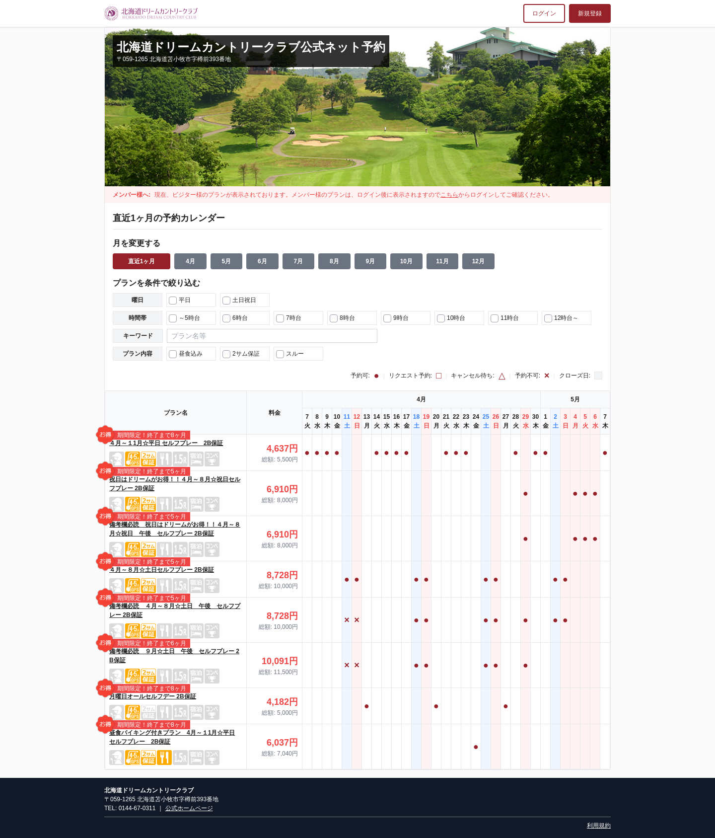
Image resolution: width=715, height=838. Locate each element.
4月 (190, 261)
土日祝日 (239, 301)
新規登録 (590, 13)
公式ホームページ (189, 808)
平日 (180, 301)
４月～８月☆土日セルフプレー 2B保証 (161, 569)
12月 (478, 261)
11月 (442, 261)
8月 (334, 261)
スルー (290, 354)
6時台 (235, 318)
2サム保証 (241, 354)
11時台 (505, 318)
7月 (298, 261)
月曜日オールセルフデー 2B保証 (152, 696)
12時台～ (561, 318)
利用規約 (599, 825)
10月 (406, 261)
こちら (449, 194)
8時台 (342, 318)
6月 (262, 261)
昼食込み (186, 354)
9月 (370, 261)
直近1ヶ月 (141, 261)
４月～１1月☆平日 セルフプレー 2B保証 (166, 443)
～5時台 (184, 318)
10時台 (451, 318)
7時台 (288, 318)
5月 (226, 261)
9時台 (396, 318)
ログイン (544, 13)
